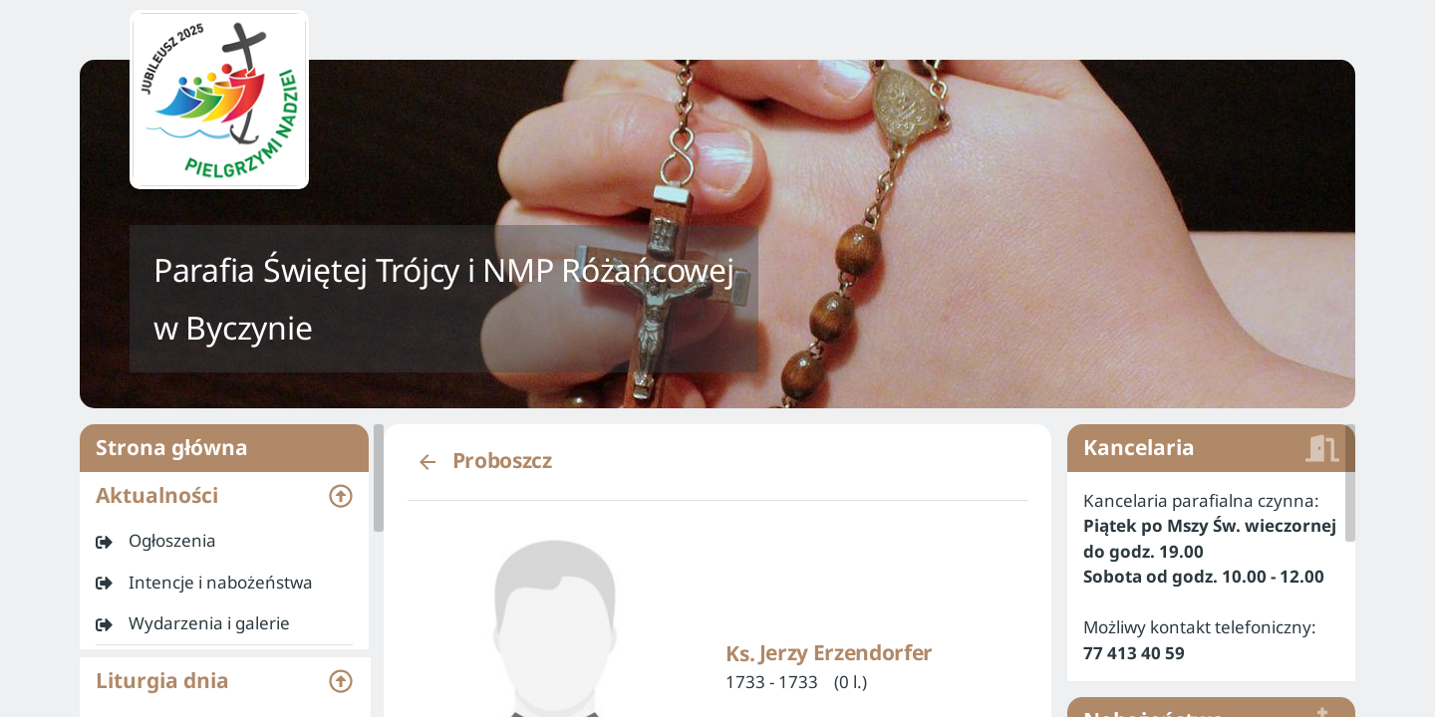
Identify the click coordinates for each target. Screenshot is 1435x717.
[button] (224, 496)
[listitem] (224, 541)
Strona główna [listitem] (224, 448)
